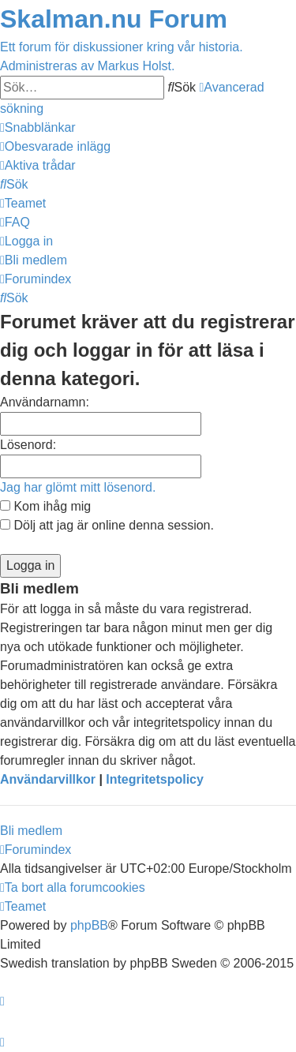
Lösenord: (28, 444)
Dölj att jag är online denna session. (107, 525)
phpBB (89, 925)
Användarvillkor (48, 779)
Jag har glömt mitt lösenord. (77, 487)
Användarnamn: (44, 402)
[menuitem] (55, 146)
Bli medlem (31, 830)
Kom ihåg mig (45, 506)
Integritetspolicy (155, 779)
